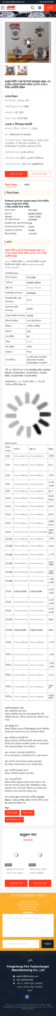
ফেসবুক (27, 997)
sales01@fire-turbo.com (13, 2)
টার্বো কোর (27, 812)
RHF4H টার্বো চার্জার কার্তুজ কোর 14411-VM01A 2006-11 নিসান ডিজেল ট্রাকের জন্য (15, 871)
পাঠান (47, 944)
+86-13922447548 (45, 2)
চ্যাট (50, 7)
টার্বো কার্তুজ (12, 812)
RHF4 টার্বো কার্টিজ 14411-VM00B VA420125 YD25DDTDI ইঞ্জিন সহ (40, 871)
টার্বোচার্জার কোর (14, 819)
